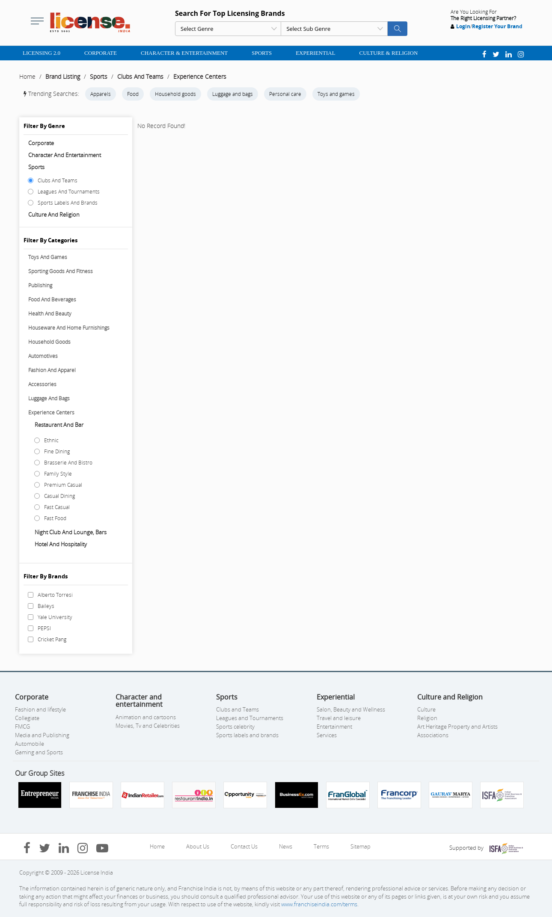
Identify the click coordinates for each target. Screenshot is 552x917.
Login (463, 26)
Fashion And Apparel (52, 370)
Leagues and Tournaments (249, 718)
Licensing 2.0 (41, 53)
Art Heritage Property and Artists (457, 726)
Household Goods (49, 341)
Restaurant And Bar (59, 425)
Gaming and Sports (39, 752)
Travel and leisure (339, 718)
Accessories (42, 384)
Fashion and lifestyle (40, 709)
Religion (427, 718)
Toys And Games (47, 257)
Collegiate (27, 718)
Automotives (43, 356)
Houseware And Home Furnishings (69, 327)
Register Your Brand (497, 26)
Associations (432, 735)
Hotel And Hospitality (61, 544)
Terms (321, 846)
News (285, 846)
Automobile (29, 743)
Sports (262, 53)
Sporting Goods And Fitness (60, 271)
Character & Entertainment (184, 53)
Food (133, 94)
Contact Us (244, 846)
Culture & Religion (388, 53)
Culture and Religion (54, 214)
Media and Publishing (42, 735)
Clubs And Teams (140, 76)
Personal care (285, 94)
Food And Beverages (52, 299)
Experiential (315, 53)
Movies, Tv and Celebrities (148, 725)
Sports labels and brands (247, 735)
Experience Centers (199, 76)
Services (327, 735)
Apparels (100, 94)
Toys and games (336, 94)
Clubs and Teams (237, 709)
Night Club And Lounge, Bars (71, 532)
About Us (197, 846)
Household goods (175, 94)
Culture (426, 709)
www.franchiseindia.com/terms (319, 904)
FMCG (22, 726)
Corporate (100, 53)
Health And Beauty (49, 313)
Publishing (40, 285)
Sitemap (360, 846)
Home (27, 76)
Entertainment (334, 726)
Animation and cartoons (146, 717)
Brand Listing (62, 76)
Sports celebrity (235, 726)
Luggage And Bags (49, 398)
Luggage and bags (232, 94)
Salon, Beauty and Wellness (351, 709)
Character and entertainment (64, 155)
